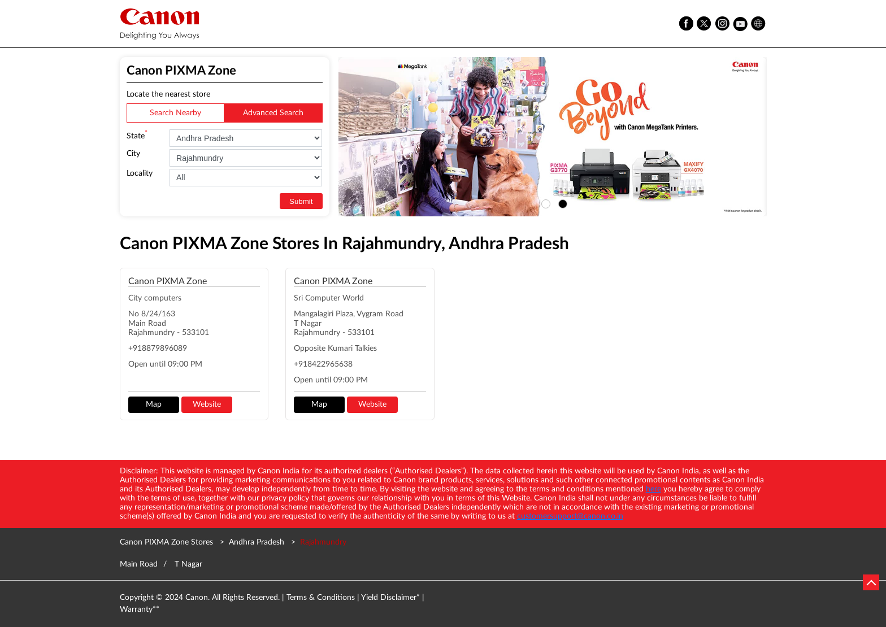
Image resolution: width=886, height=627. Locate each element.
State (137, 135)
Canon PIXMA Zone (167, 281)
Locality (140, 173)
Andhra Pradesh (256, 542)
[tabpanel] (552, 136)
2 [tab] (561, 202)
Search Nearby (175, 113)
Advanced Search (273, 113)
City (133, 154)
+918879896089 (157, 348)
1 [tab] (544, 202)
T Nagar (188, 564)
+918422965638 (323, 364)
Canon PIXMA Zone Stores (167, 542)
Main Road (139, 564)
